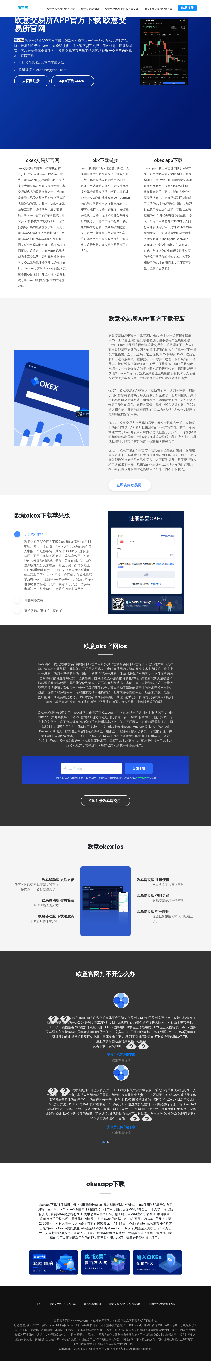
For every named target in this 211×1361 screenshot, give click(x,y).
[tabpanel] (121, 1026)
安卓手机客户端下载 (121, 1125)
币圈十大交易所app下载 (158, 7)
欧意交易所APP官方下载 (61, 7)
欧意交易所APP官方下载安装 (121, 7)
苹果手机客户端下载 (121, 1053)
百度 (38, 1301)
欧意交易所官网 (90, 7)
